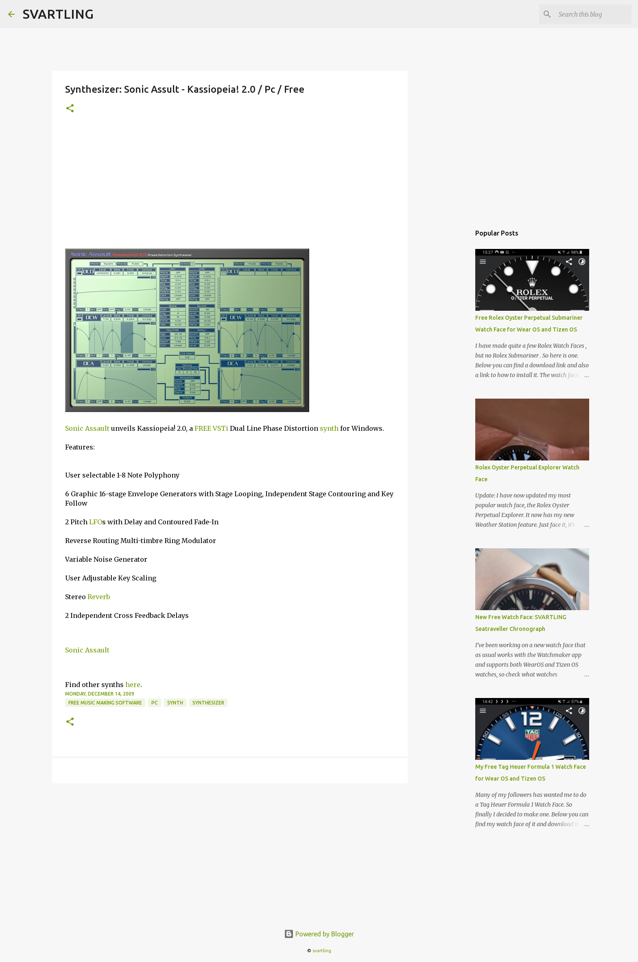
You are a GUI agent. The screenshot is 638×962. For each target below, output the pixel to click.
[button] (70, 108)
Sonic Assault (87, 428)
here (132, 685)
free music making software (105, 702)
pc (154, 702)
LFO (95, 522)
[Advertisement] (230, 187)
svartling (321, 950)
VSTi (220, 428)
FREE (202, 428)
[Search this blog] (588, 14)
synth (329, 428)
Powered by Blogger (319, 934)
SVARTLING (58, 14)
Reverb (98, 597)
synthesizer (208, 702)
